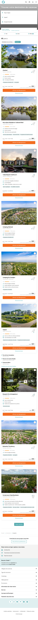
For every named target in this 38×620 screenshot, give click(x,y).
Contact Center (11, 564)
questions (13, 562)
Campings (3, 576)
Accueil (2, 533)
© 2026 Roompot (19, 614)
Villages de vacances (6, 568)
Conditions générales (8, 611)
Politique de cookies (30, 611)
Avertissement (16, 611)
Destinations (8, 533)
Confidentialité (22, 611)
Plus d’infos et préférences (19, 541)
